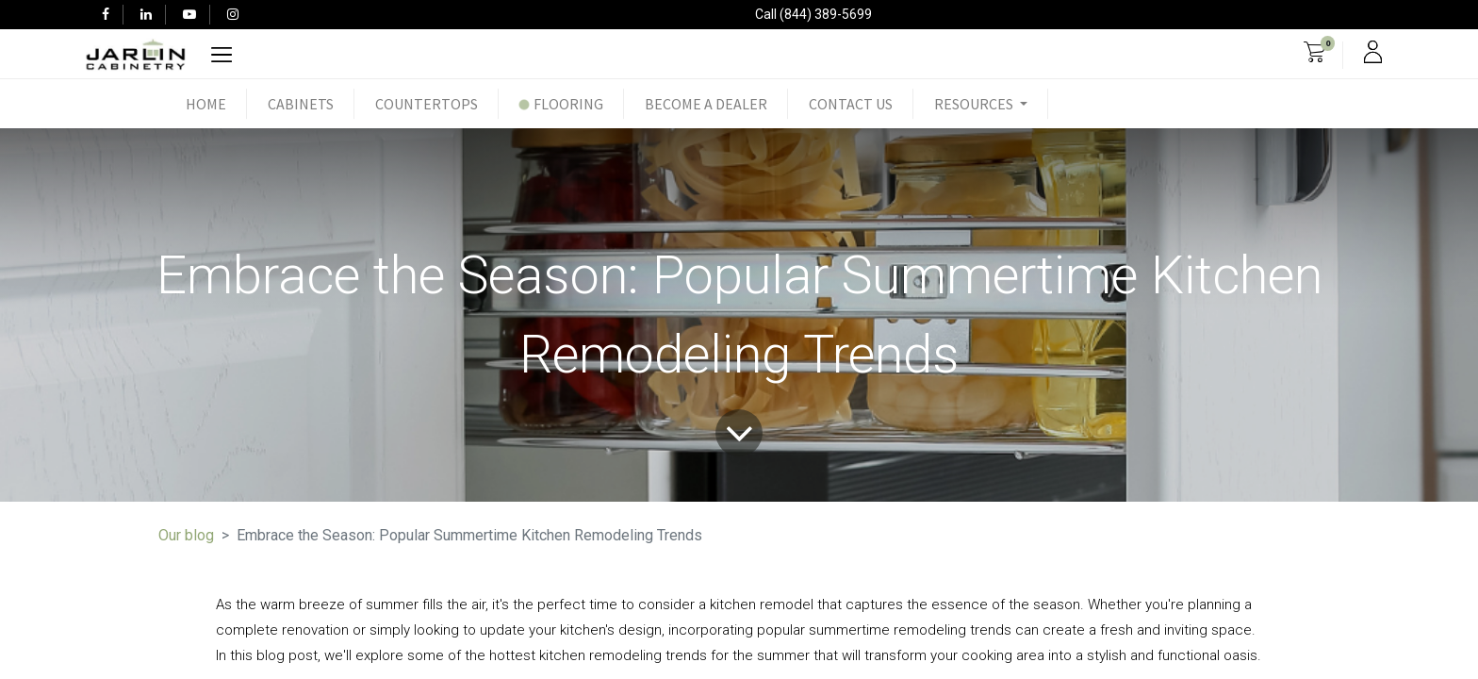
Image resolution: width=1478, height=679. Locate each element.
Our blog (186, 535)
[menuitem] (206, 103)
